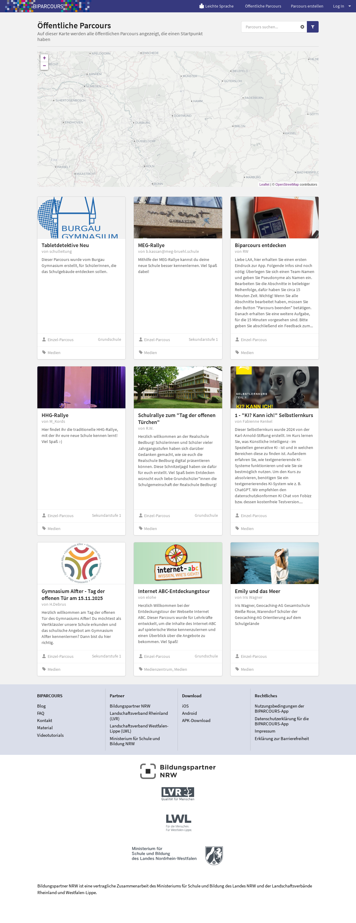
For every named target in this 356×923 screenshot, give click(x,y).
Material (45, 727)
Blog (41, 706)
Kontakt (44, 720)
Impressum (265, 731)
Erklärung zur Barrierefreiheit (282, 738)
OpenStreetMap (287, 184)
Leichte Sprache (216, 6)
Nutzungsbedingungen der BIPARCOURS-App (279, 708)
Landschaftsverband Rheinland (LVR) (139, 715)
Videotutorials (50, 735)
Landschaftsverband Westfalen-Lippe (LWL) (139, 728)
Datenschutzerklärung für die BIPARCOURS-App (282, 721)
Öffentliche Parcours (263, 6)
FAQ (40, 713)
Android (189, 713)
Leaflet (264, 184)
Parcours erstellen (307, 6)
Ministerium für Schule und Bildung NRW (135, 741)
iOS (185, 706)
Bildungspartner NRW (130, 706)
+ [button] (44, 58)
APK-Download (196, 720)
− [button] (44, 66)
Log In (342, 6)
